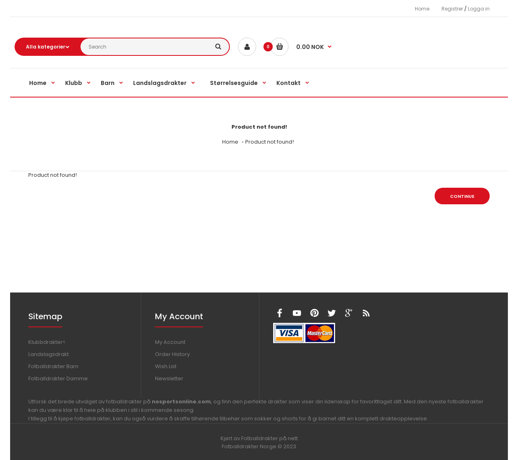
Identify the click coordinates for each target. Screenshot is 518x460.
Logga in (479, 8)
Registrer (452, 8)
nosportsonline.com (181, 401)
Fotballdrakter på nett (269, 438)
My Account (170, 342)
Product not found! (269, 142)
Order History (172, 354)
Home (422, 8)
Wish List (165, 366)
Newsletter (169, 378)
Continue (462, 196)
